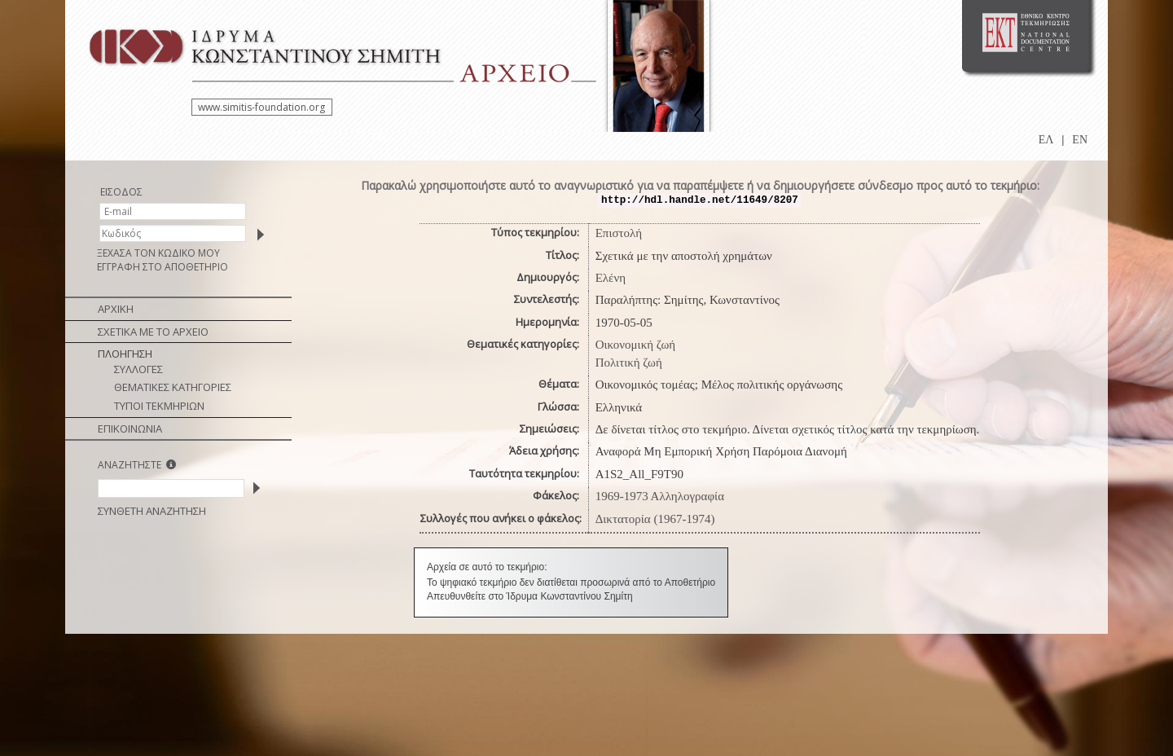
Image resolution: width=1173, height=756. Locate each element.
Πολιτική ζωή (628, 362)
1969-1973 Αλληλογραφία (659, 496)
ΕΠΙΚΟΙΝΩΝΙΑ (130, 428)
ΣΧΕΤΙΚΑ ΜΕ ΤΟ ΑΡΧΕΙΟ (153, 331)
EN (1079, 140)
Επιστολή (618, 233)
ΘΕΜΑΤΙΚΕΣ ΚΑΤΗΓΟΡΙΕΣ (172, 387)
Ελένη (610, 277)
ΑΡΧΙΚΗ (116, 308)
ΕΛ (1046, 140)
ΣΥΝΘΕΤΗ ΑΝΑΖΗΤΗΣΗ (152, 510)
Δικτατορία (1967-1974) (655, 518)
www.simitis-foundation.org (261, 107)
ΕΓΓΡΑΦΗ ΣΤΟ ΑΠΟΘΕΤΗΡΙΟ (162, 267)
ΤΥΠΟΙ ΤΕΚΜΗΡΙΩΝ (159, 405)
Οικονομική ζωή (635, 344)
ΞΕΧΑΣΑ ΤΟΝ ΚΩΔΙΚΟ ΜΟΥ (158, 253)
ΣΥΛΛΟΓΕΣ (138, 369)
